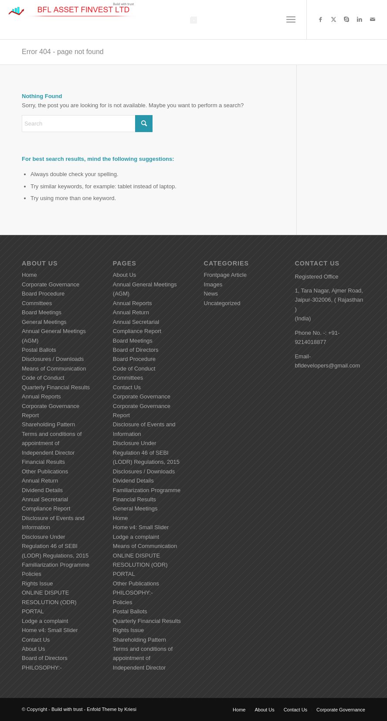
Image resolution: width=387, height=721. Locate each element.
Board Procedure (43, 293)
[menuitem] (290, 19)
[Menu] (290, 19)
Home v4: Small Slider (50, 630)
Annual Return (40, 480)
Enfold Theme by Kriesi (111, 709)
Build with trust (67, 709)
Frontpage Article (225, 275)
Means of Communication (54, 368)
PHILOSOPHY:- (42, 667)
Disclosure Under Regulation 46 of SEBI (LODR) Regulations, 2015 (55, 546)
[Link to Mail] (372, 19)
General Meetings (44, 322)
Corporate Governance (50, 284)
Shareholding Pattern (48, 424)
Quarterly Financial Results (56, 387)
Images (213, 284)
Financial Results (43, 462)
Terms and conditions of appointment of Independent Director (51, 443)
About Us (33, 649)
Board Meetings (41, 312)
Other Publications (45, 471)
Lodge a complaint (45, 621)
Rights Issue (37, 583)
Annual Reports (41, 396)
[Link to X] (333, 19)
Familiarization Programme (55, 564)
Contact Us (36, 639)
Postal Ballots (39, 350)
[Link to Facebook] (320, 19)
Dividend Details (42, 490)
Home (29, 275)
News (211, 293)
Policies (31, 574)
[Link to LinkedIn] (359, 19)
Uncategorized (222, 303)
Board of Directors (45, 658)
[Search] (87, 123)
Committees (37, 303)
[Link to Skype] (346, 19)
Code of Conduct (43, 377)
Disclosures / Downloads (53, 359)
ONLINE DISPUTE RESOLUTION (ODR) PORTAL (49, 602)
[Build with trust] (73, 19)
